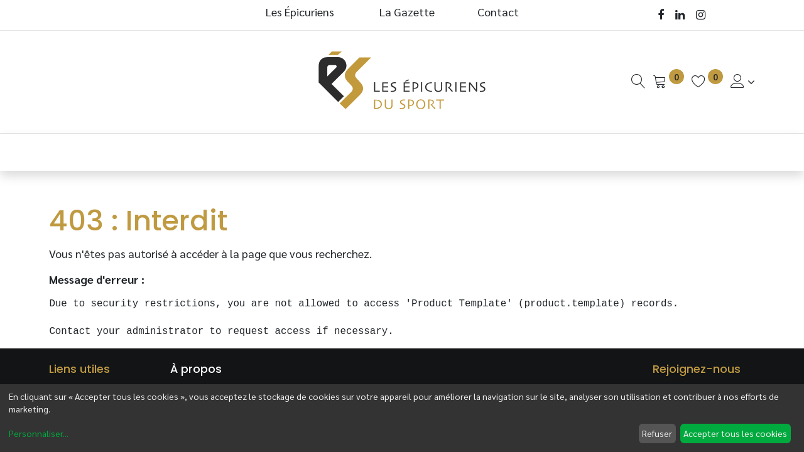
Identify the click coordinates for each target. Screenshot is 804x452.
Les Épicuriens (300, 11)
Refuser (657, 433)
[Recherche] (638, 81)
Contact (498, 11)
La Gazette (408, 11)
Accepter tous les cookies (735, 433)
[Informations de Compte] (743, 81)
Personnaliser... (38, 433)
